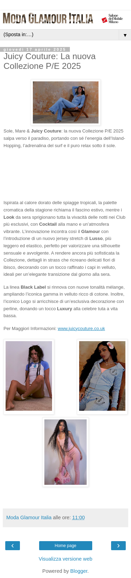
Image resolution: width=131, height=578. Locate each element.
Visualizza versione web (65, 559)
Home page (65, 545)
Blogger (78, 571)
